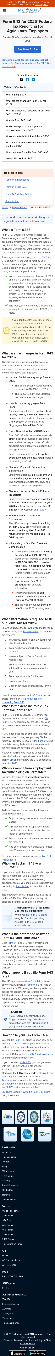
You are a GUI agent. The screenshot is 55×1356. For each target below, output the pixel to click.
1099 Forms (7, 1215)
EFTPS (5, 1287)
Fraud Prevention (10, 1185)
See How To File (28, 49)
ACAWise (6, 1308)
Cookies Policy (27, 1343)
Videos (5, 1161)
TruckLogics (8, 1318)
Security (6, 1180)
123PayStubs (8, 1313)
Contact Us (7, 1190)
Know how (38, 221)
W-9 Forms (7, 1229)
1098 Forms (7, 1234)
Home (5, 207)
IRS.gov (41, 509)
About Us (6, 1152)
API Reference (9, 1265)
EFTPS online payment (18, 1087)
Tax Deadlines (9, 1157)
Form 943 (43, 740)
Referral (6, 1194)
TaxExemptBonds (10, 1323)
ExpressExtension (11, 1304)
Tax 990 (6, 1299)
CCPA (47, 1340)
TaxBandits (8, 1080)
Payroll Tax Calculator (12, 1276)
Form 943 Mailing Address (19, 194)
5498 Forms (8, 1239)
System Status (9, 1199)
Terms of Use (20, 1340)
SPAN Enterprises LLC (37, 1334)
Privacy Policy (35, 1340)
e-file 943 (25, 1062)
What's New (8, 1171)
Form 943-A (12, 201)
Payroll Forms (19, 207)
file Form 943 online (36, 914)
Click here (15, 759)
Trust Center (8, 1176)
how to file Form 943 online (35, 1091)
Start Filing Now (41, 5)
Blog (4, 1166)
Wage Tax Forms (10, 1211)
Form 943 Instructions (17, 179)
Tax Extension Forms (12, 1244)
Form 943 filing (31, 631)
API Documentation (11, 1260)
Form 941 (12, 942)
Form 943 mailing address (39, 1054)
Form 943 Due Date (16, 186)
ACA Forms (7, 1225)
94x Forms (7, 1220)
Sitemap (8, 1340)
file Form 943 (18, 1039)
